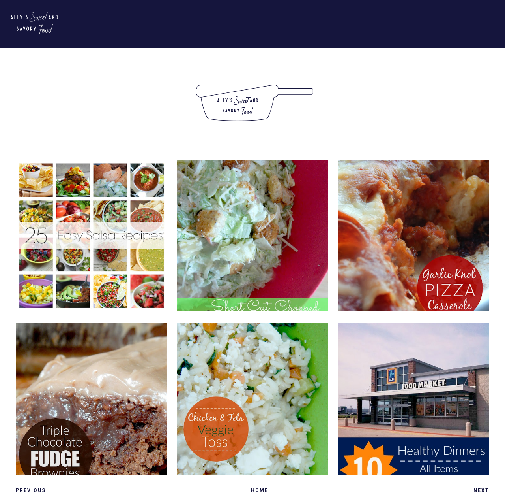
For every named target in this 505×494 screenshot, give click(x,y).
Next (481, 490)
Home (259, 490)
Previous (31, 490)
